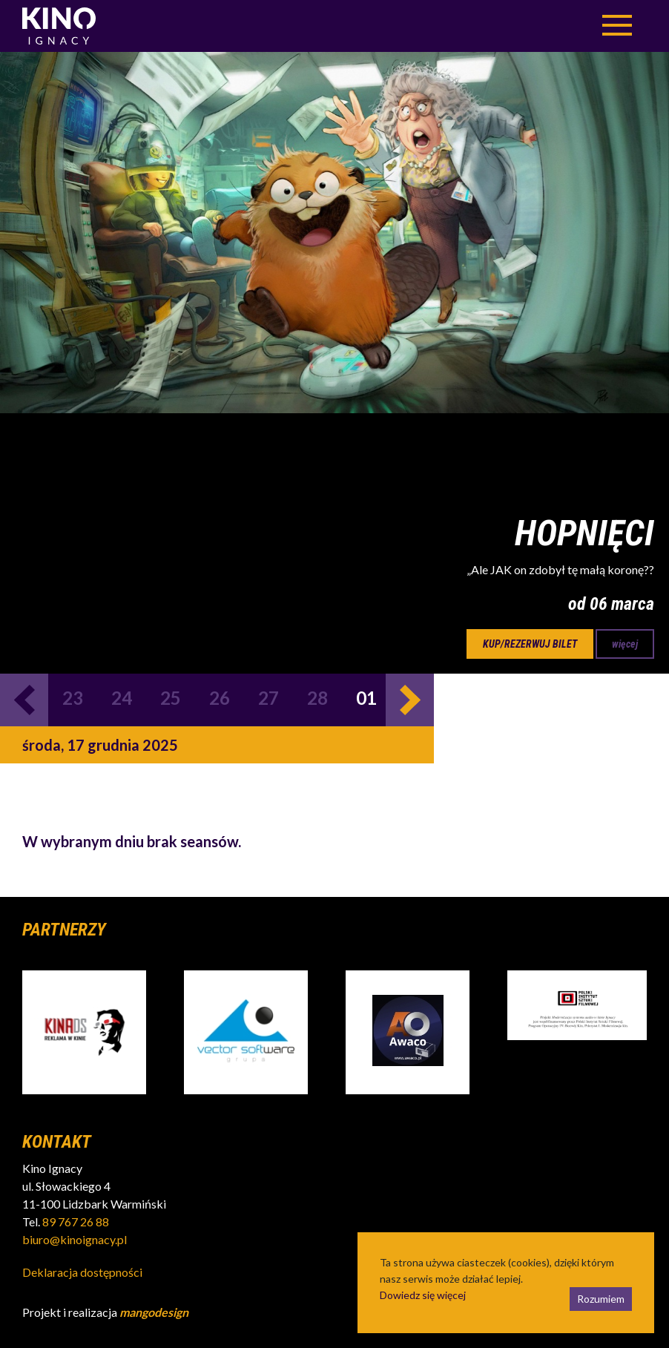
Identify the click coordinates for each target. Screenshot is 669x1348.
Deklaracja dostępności (82, 1272)
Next (410, 700)
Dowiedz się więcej (423, 1295)
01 (366, 697)
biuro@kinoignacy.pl (74, 1239)
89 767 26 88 (75, 1221)
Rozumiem (600, 1298)
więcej (625, 644)
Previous (24, 700)
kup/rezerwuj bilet (530, 644)
